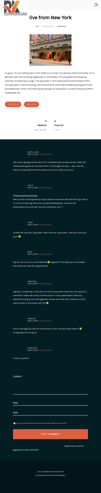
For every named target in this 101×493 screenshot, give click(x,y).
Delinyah (41, 130)
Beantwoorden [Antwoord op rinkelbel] (45, 284)
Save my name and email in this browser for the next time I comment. (41, 423)
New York (32, 104)
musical (58, 125)
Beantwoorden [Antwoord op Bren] (45, 254)
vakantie (42, 125)
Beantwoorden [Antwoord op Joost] (45, 225)
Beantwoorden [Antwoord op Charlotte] (46, 350)
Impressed (13, 104)
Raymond (61, 26)
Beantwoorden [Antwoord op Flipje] (45, 188)
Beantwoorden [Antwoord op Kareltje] (45, 321)
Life (37, 26)
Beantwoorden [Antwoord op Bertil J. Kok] (45, 154)
